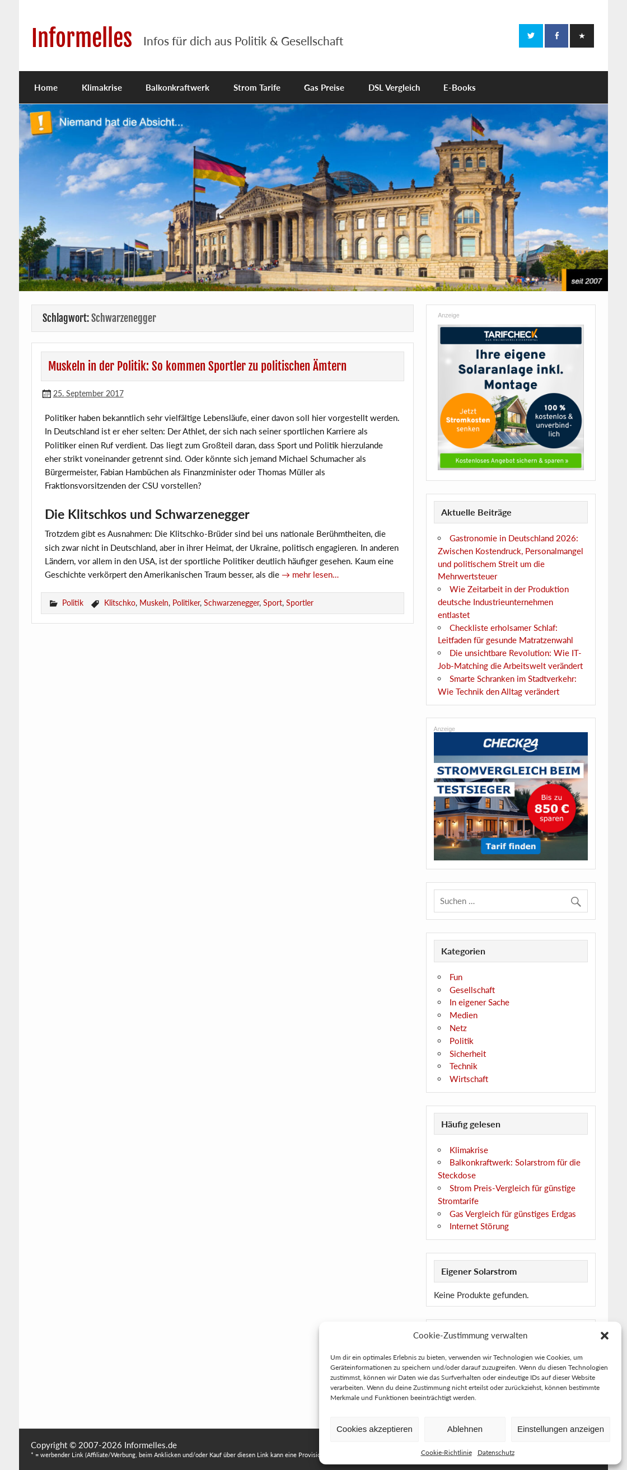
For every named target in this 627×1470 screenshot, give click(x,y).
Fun (456, 977)
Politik (72, 602)
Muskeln (154, 602)
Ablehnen (465, 1429)
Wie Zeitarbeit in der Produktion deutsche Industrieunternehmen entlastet (503, 602)
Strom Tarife (256, 87)
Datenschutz (496, 1452)
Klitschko (119, 602)
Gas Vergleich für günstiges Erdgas (513, 1214)
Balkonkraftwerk (177, 87)
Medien (464, 1015)
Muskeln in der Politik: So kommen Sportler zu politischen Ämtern (197, 366)
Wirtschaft (469, 1079)
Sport (272, 602)
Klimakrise (102, 87)
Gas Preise (324, 87)
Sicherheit (468, 1053)
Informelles (81, 38)
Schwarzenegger (231, 602)
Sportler (300, 602)
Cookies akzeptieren (374, 1429)
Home (46, 87)
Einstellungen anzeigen (560, 1429)
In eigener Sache (479, 1002)
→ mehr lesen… (310, 574)
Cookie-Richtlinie (446, 1452)
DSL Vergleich (394, 87)
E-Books (459, 87)
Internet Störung (479, 1226)
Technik (464, 1066)
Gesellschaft (472, 990)
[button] (604, 1335)
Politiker (186, 602)
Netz (458, 1028)
